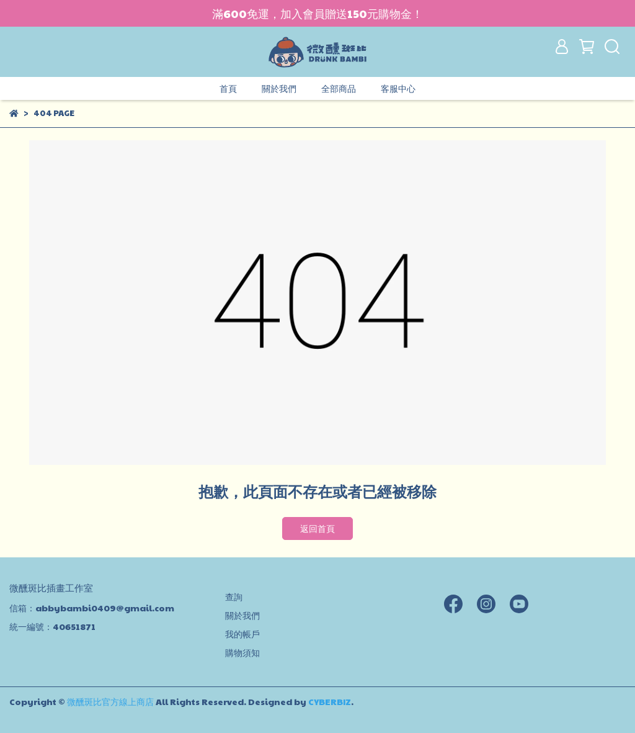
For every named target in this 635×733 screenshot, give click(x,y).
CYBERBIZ (329, 701)
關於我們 (279, 88)
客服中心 (398, 88)
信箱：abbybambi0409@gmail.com (91, 607)
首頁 (228, 88)
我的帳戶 (242, 633)
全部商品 (338, 88)
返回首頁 (317, 528)
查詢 (233, 596)
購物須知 (242, 652)
